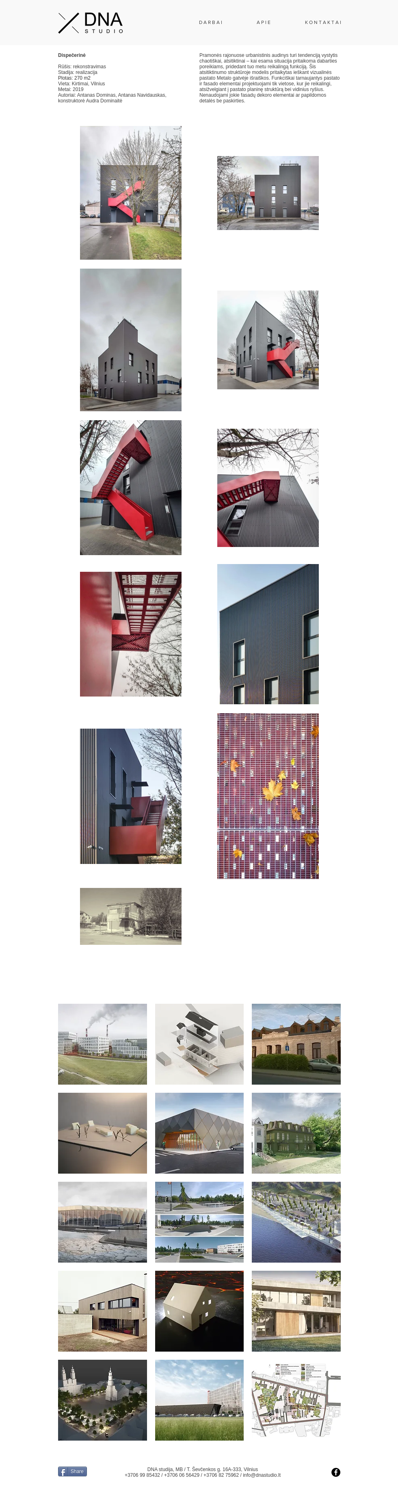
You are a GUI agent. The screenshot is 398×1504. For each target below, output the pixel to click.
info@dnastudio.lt (262, 1475)
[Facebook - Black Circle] (335, 1472)
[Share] (72, 1471)
